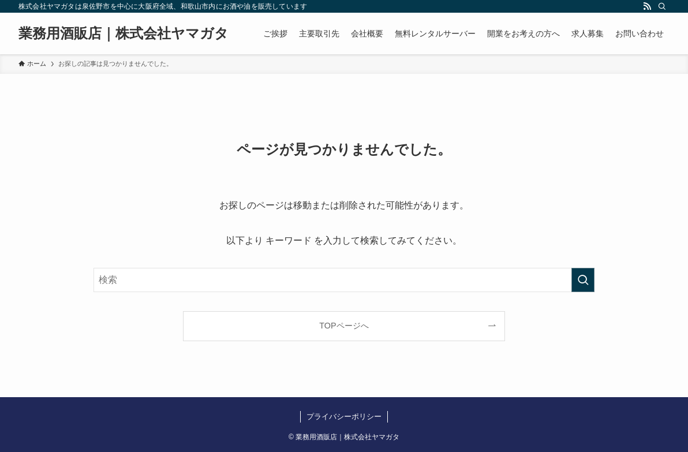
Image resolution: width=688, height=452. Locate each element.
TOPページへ (343, 325)
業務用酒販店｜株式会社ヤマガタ (123, 33)
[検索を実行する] (582, 280)
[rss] (647, 6)
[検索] (662, 6)
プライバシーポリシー (344, 416)
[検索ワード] (344, 280)
